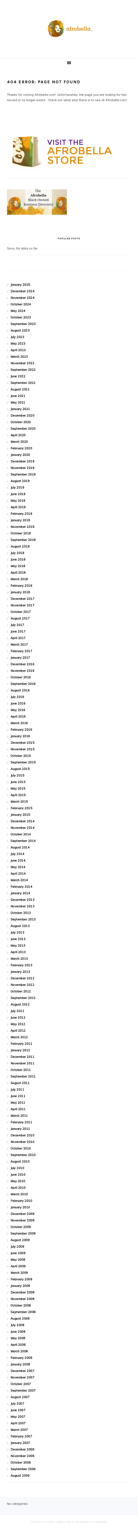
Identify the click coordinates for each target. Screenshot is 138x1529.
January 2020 (20, 455)
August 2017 (20, 618)
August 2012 (20, 1004)
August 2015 (20, 769)
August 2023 (20, 330)
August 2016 (20, 690)
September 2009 (23, 1233)
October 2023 (21, 317)
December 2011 (22, 1057)
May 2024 (18, 311)
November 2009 (22, 1220)
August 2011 (20, 1083)
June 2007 (18, 1410)
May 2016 (18, 710)
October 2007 (21, 1384)
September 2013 (23, 919)
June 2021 (18, 396)
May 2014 (18, 867)
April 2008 (18, 1345)
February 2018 (21, 586)
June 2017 (18, 631)
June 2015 (18, 782)
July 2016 (17, 697)
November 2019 (22, 468)
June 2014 (18, 860)
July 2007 (17, 1403)
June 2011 (18, 1096)
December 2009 (22, 1214)
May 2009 (18, 1260)
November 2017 (22, 605)
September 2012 (23, 998)
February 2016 (21, 729)
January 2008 (20, 1364)
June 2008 (18, 1331)
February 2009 (21, 1279)
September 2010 (23, 1155)
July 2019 (17, 487)
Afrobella (69, 27)
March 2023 (19, 357)
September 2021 (23, 383)
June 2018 (18, 559)
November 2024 (22, 298)
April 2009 (18, 1266)
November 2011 (22, 1063)
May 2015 (18, 788)
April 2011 (18, 1109)
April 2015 (18, 795)
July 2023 (17, 337)
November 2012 (22, 985)
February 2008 (21, 1358)
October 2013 (21, 913)
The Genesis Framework (90, 1522)
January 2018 (20, 592)
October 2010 (21, 1148)
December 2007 (22, 1371)
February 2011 (21, 1122)
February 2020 (21, 448)
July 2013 (17, 932)
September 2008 (23, 1312)
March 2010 (19, 1194)
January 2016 (20, 736)
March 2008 (19, 1351)
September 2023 (23, 324)
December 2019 (22, 461)
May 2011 (18, 1102)
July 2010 (17, 1168)
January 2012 (20, 1050)
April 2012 (18, 1030)
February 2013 (21, 965)
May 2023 (18, 343)
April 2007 (18, 1423)
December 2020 (22, 415)
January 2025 (20, 285)
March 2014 (19, 880)
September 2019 (23, 474)
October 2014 (21, 834)
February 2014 (21, 887)
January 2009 (20, 1286)
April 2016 (18, 716)
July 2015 (17, 775)
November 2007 (22, 1377)
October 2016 (21, 677)
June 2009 (18, 1253)
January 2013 (20, 972)
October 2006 (21, 1462)
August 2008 (20, 1318)
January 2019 (20, 520)
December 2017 (22, 599)
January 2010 (20, 1207)
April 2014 (18, 873)
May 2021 (18, 402)
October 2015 (21, 756)
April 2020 (18, 435)
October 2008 (21, 1305)
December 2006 (22, 1449)
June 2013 (18, 939)
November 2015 (22, 749)
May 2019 (18, 500)
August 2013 (20, 926)
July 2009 (17, 1246)
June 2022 (18, 376)
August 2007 (20, 1397)
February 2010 (21, 1201)
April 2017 (18, 638)
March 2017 (19, 644)
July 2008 (17, 1325)
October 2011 (21, 1070)
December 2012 (22, 978)
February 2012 (21, 1044)
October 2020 (21, 422)
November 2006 (22, 1456)
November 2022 (22, 363)
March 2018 (19, 579)
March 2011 (19, 1116)
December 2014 (22, 821)
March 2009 (19, 1273)
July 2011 (17, 1089)
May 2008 (18, 1338)
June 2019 (18, 494)
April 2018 (18, 572)
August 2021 (20, 389)
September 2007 (23, 1390)
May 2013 (18, 945)
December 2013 (22, 900)
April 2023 (18, 350)
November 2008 (22, 1299)
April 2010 (18, 1188)
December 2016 (22, 664)
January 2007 (20, 1443)
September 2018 (23, 540)
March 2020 (19, 442)
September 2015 (23, 762)
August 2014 (20, 847)
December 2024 (22, 291)
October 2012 (21, 991)
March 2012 (19, 1037)
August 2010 (20, 1161)
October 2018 (21, 533)
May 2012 (18, 1024)
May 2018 (18, 566)
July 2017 (17, 625)
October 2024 (21, 304)
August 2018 (20, 546)
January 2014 (20, 893)
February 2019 (21, 514)
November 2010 (22, 1142)
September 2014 (23, 841)
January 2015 (20, 815)
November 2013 (22, 906)
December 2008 (22, 1292)
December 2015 (22, 743)
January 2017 (20, 658)
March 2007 (19, 1430)
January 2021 (20, 409)
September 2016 (23, 684)
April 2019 (18, 507)
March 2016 (19, 723)
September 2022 (23, 370)
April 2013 (18, 952)
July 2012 (17, 1011)
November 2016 (22, 671)
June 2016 (18, 703)
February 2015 (21, 808)
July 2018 (17, 553)
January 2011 (20, 1129)
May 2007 (18, 1417)
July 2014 (17, 854)
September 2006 (23, 1469)
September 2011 (23, 1076)
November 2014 (22, 828)
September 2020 (23, 428)
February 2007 (21, 1436)
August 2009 (20, 1240)
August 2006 (20, 1475)
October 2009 (21, 1227)
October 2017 (21, 612)
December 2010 (22, 1135)
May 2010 (18, 1181)
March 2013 (19, 959)
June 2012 (18, 1017)
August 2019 (20, 481)
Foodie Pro (63, 1522)
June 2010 (18, 1174)
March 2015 (19, 801)
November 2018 (22, 527)
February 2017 (21, 651)
